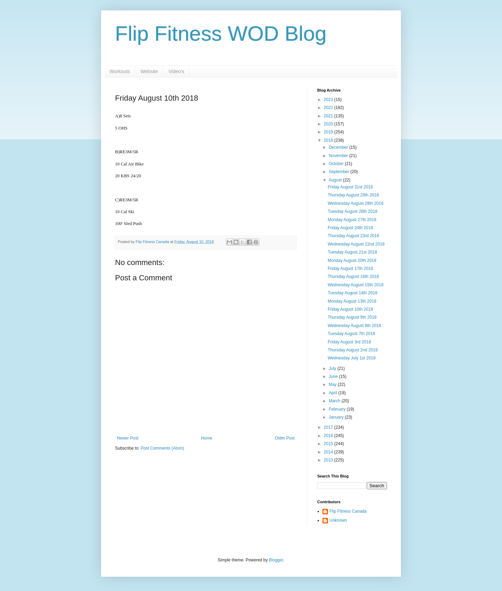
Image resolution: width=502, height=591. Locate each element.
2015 (329, 443)
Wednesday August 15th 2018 (355, 284)
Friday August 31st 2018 (350, 187)
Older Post (285, 438)
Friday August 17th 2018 (350, 268)
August (336, 180)
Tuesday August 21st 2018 (352, 252)
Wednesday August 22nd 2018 (356, 244)
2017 (329, 427)
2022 (329, 107)
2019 (329, 132)
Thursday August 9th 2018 (352, 317)
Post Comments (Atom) (162, 448)
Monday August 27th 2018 (352, 219)
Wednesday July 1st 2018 (351, 358)
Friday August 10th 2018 (350, 309)
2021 (329, 116)
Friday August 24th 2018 (350, 227)
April (333, 392)
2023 (329, 99)
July (333, 368)
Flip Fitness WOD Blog (221, 33)
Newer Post (127, 438)
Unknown (338, 520)
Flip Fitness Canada (348, 511)
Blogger (276, 560)
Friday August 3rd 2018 (349, 342)
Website (149, 71)
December (339, 147)
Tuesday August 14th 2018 (352, 292)
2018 (329, 140)
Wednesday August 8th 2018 (354, 325)
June (334, 376)
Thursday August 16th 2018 (353, 276)
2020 (329, 124)
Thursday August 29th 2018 (353, 195)
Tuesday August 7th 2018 (351, 333)
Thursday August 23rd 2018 (353, 235)
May (333, 384)
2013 (329, 460)
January (337, 417)
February (338, 409)
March (335, 400)
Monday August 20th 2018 (352, 260)
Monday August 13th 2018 (352, 301)
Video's (176, 71)
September (339, 171)
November (339, 155)
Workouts (119, 71)
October (337, 163)
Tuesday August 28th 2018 (352, 211)
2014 (329, 452)
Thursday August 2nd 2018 (353, 350)
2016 (329, 435)
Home (206, 438)
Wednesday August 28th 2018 (355, 203)
